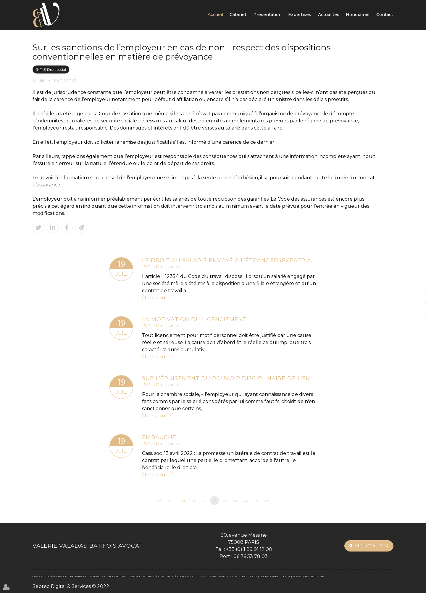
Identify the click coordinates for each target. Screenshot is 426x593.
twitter (414, 290)
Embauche (159, 437)
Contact (384, 14)
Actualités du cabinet (178, 576)
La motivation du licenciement (194, 319)
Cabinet (238, 14)
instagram (414, 314)
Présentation (267, 14)
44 (224, 500)
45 (235, 500)
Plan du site (207, 576)
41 (194, 500)
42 (204, 500)
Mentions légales (232, 576)
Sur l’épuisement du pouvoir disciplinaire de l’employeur (229, 378)
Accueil (215, 14)
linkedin (414, 302)
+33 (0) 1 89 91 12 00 (249, 549)
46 (244, 500)
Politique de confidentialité (303, 576)
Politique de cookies (263, 576)
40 (184, 500)
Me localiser (371, 546)
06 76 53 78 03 (250, 556)
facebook (414, 279)
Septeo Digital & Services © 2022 (71, 586)
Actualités (328, 14)
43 (214, 500)
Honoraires (357, 14)
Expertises (299, 14)
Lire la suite (158, 298)
